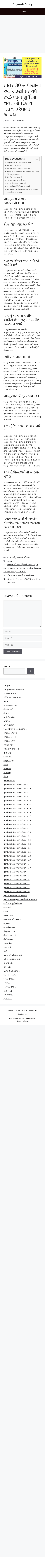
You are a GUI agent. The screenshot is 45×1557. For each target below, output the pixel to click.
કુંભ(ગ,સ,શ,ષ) (9, 725)
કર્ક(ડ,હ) (6, 721)
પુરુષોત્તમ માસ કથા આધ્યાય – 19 (17, 824)
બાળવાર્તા (7, 907)
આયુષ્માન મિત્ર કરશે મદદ (16, 180)
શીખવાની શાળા (9, 975)
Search (6, 666)
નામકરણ (7, 772)
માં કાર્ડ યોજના (9, 927)
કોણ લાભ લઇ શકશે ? (14, 165)
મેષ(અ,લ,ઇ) (8, 939)
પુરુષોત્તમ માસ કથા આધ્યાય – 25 (17, 852)
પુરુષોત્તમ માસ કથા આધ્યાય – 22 (17, 840)
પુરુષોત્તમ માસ (9, 780)
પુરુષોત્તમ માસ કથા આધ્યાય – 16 (17, 812)
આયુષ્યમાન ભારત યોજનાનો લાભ (19, 162)
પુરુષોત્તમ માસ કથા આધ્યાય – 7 (16, 883)
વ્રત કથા (7, 967)
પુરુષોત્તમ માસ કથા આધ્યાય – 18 (17, 820)
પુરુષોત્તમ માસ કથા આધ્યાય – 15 (17, 808)
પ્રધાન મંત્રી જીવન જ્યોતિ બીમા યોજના (20, 899)
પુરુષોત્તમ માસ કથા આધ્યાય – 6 (16, 879)
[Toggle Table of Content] (36, 159)
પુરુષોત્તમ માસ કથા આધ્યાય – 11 (17, 792)
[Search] (30, 671)
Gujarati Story (22, 4)
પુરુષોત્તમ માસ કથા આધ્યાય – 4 (16, 871)
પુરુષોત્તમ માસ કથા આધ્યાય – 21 (17, 836)
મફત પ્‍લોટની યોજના (12, 919)
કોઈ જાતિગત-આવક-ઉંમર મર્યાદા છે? (20, 168)
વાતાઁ (5, 951)
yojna (9, 561)
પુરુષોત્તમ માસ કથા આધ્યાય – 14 (17, 804)
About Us (33, 1010)
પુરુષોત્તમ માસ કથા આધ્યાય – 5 (16, 875)
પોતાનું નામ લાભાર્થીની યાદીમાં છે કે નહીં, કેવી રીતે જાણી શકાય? (23, 173)
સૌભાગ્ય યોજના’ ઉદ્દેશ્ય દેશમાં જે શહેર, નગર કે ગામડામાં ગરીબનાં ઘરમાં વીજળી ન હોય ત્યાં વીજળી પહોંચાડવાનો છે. (22, 568)
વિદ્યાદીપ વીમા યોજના (12, 955)
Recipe (6, 685)
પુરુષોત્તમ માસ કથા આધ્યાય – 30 (17, 867)
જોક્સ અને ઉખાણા (11, 748)
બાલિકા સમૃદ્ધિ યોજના (12, 903)
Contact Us (22, 1014)
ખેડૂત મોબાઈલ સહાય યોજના (15, 729)
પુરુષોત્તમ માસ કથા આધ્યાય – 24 (17, 848)
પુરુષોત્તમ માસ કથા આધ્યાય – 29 (17, 859)
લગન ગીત (7, 943)
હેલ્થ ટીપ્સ (7, 998)
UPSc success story (12, 697)
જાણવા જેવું (11, 557)
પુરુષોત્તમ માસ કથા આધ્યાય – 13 (17, 800)
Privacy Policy (21, 1010)
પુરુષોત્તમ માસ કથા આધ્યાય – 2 (16, 828)
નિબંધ (5, 776)
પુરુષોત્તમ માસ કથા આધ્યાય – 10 (17, 788)
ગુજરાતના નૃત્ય (9, 737)
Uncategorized (10, 693)
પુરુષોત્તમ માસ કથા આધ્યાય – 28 (17, 856)
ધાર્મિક (5, 764)
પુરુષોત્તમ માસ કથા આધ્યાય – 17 (17, 816)
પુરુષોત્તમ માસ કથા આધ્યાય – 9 (16, 891)
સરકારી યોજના (23, 557)
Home (10, 1010)
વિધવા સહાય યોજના (11, 959)
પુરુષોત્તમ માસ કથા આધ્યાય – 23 (17, 844)
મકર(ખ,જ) (8, 915)
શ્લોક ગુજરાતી (9, 978)
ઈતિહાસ (6, 713)
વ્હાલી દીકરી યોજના (11, 971)
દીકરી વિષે (7, 756)
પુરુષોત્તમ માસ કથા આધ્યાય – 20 (17, 832)
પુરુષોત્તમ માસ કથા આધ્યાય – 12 (17, 796)
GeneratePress (22, 1021)
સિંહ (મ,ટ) (7, 990)
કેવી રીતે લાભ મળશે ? (14, 177)
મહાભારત (7, 923)
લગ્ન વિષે (7, 947)
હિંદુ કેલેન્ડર (8, 994)
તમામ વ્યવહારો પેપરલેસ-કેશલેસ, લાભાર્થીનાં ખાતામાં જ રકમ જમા (22, 190)
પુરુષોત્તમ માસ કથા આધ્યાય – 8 (16, 887)
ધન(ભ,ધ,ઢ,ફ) (8, 760)
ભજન (6, 911)
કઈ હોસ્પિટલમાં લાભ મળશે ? (17, 183)
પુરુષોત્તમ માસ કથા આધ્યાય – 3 (16, 863)
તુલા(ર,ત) (7, 752)
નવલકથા (7, 768)
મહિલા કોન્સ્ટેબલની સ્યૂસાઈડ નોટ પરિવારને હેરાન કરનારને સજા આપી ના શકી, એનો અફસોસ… (21, 579)
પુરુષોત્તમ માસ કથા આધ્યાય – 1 (16, 784)
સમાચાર (6, 982)
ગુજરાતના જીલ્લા (10, 733)
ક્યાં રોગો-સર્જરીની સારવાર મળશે (18, 186)
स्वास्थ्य (6, 701)
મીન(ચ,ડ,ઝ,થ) (9, 935)
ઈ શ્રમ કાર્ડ (8, 709)
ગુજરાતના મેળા (9, 740)
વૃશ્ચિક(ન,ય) (8, 963)
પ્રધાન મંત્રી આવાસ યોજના (15, 895)
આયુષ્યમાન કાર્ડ (10, 705)
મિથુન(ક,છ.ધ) (9, 931)
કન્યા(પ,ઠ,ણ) (8, 717)
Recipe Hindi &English (13, 689)
